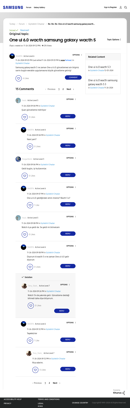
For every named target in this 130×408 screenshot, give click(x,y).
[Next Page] (70, 89)
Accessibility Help (12, 399)
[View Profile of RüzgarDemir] (27, 159)
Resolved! (24, 30)
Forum (28, 7)
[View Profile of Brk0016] (19, 56)
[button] (77, 55)
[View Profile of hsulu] (24, 100)
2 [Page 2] (63, 89)
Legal (40, 403)
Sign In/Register (110, 7)
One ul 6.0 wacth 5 (98, 67)
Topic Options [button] (113, 39)
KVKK (40, 406)
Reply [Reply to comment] (67, 116)
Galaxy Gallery (39, 7)
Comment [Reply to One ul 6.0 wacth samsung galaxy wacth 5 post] (73, 77)
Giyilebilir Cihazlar (23, 63)
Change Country (80, 403)
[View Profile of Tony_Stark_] (33, 286)
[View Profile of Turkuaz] (68, 60)
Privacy (7, 403)
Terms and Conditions (49, 399)
